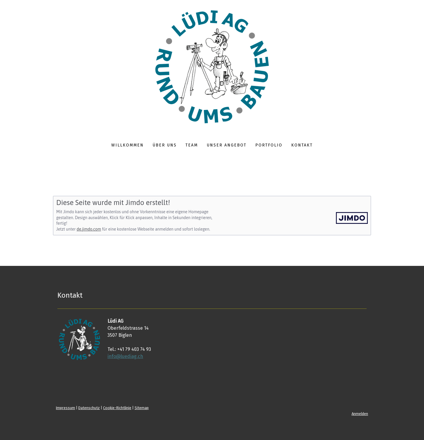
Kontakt (302, 145)
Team (192, 145)
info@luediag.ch (125, 356)
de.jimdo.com (89, 229)
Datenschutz (89, 408)
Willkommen (127, 145)
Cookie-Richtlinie (117, 408)
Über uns (165, 145)
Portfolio (268, 145)
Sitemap (142, 408)
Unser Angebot (226, 145)
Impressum (65, 408)
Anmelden (360, 413)
